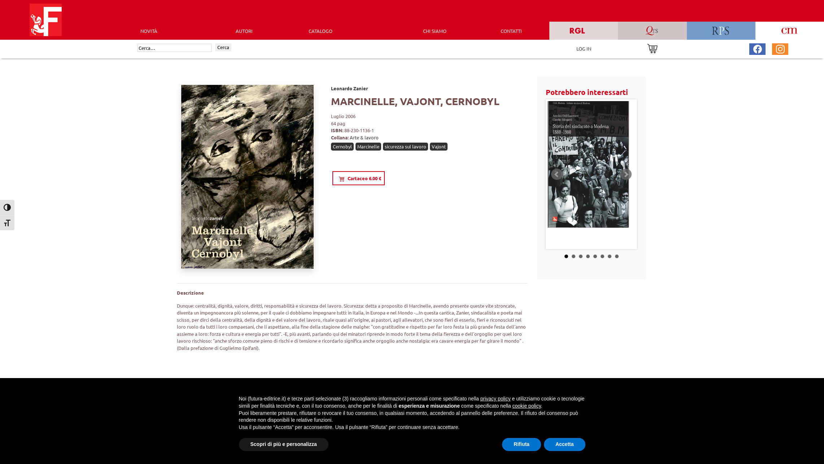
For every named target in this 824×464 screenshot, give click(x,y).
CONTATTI (511, 31)
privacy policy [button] (495, 399)
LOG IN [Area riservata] (583, 48)
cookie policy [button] (526, 406)
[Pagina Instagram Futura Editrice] (780, 48)
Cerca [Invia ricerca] (223, 47)
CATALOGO (320, 31)
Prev (557, 174)
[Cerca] (175, 48)
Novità (148, 31)
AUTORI (244, 31)
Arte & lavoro (364, 137)
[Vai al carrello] (652, 48)
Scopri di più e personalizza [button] (283, 444)
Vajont (439, 146)
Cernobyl (342, 146)
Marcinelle (368, 146)
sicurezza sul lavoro (405, 146)
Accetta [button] (564, 444)
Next (626, 174)
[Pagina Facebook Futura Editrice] (757, 48)
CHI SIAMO (434, 31)
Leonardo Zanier (349, 88)
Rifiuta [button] (521, 444)
